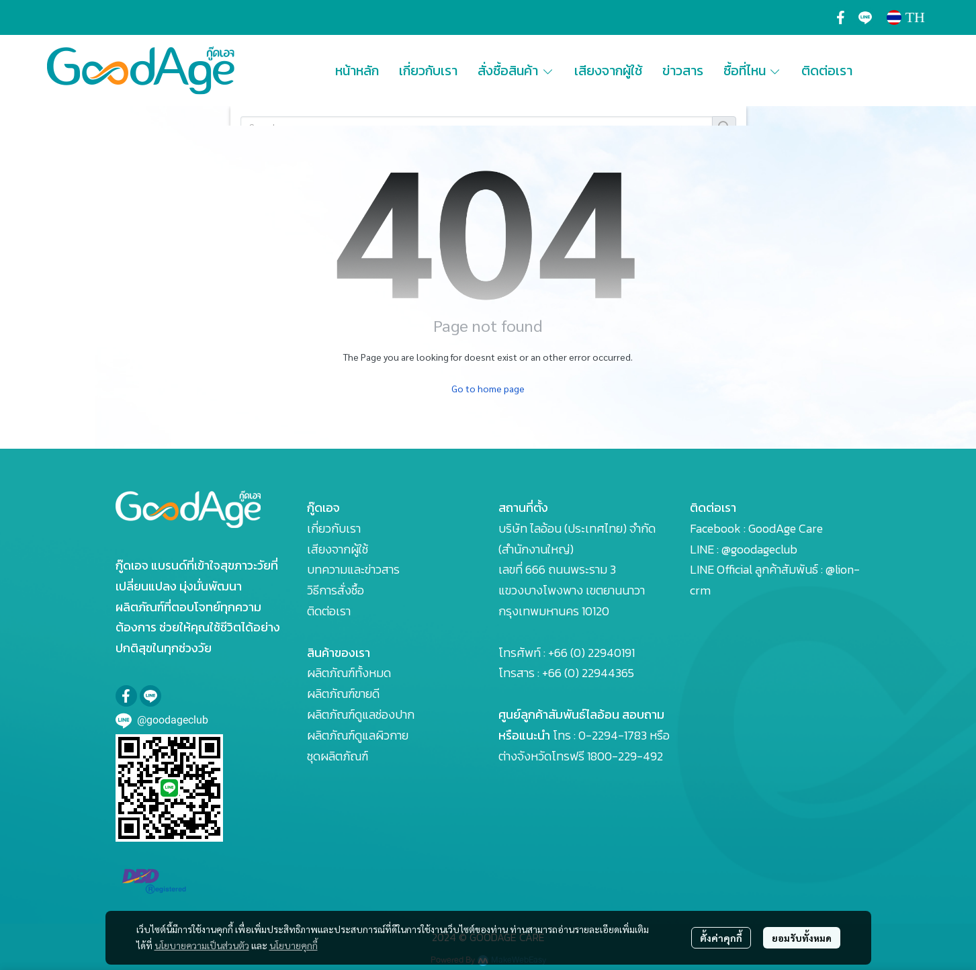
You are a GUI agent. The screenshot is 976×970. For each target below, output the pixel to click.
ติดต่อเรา (329, 611)
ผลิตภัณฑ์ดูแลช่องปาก (360, 714)
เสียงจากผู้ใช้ (337, 549)
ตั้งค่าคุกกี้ (721, 938)
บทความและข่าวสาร (353, 569)
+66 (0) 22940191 (591, 653)
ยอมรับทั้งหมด (802, 938)
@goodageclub (759, 549)
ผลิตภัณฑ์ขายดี (343, 694)
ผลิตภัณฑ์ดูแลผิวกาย (357, 735)
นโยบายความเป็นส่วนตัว (201, 945)
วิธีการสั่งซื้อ (335, 590)
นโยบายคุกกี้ (293, 945)
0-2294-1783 (612, 735)
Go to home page (488, 388)
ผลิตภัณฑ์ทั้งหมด (349, 673)
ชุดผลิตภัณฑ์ (337, 756)
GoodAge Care (785, 528)
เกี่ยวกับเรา (334, 528)
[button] (906, 17)
